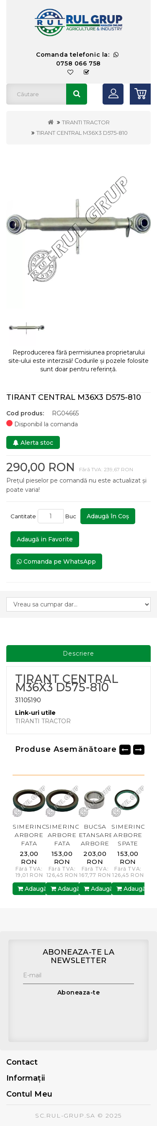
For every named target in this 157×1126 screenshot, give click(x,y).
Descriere (78, 653)
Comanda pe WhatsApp (56, 561)
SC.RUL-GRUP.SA (65, 1115)
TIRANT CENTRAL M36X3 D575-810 (82, 132)
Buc (72, 516)
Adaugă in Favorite (45, 539)
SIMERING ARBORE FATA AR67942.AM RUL (65, 843)
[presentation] (86, 1017)
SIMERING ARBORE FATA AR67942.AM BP (32, 843)
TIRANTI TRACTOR (86, 122)
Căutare (76, 94)
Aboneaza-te (78, 992)
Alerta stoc (33, 442)
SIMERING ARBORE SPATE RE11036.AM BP (130, 843)
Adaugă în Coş (108, 516)
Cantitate (23, 516)
